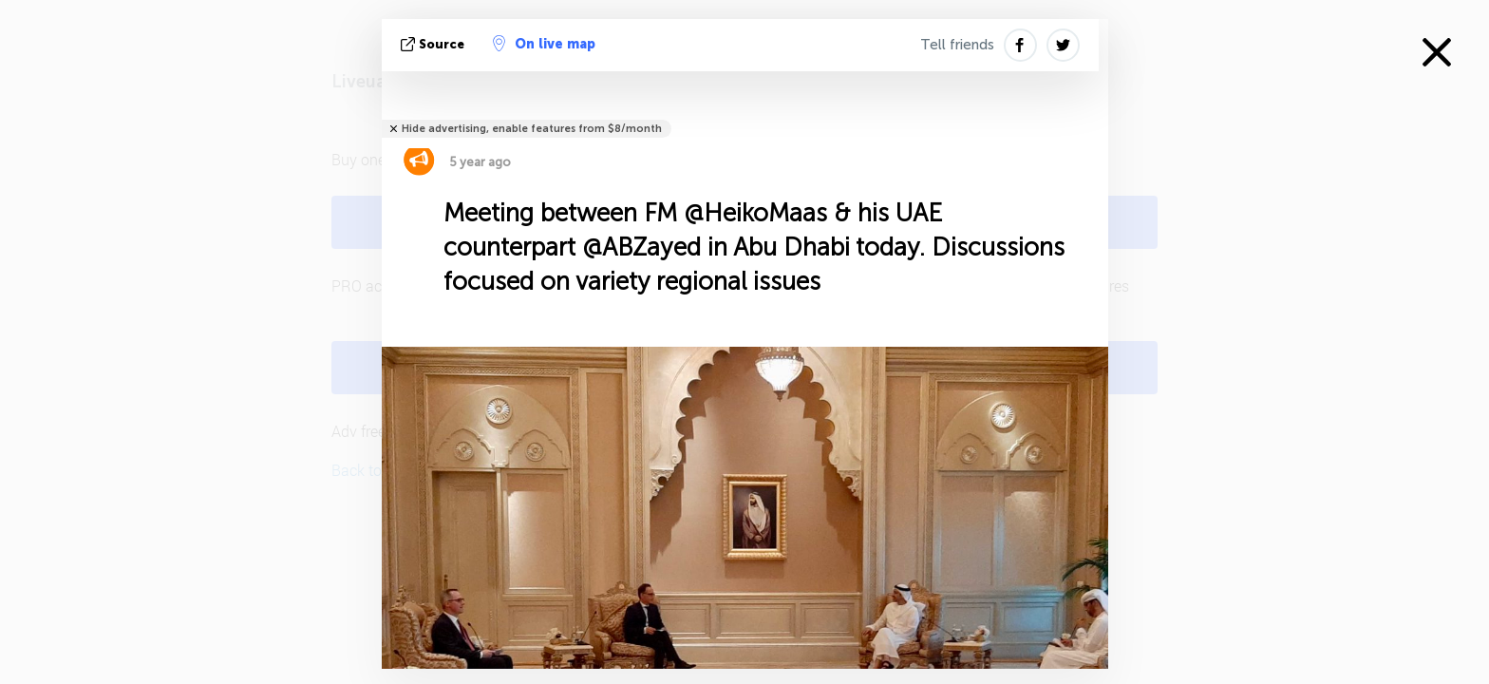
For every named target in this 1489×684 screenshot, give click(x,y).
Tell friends (957, 44)
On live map (544, 43)
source (434, 44)
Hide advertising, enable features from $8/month (532, 129)
